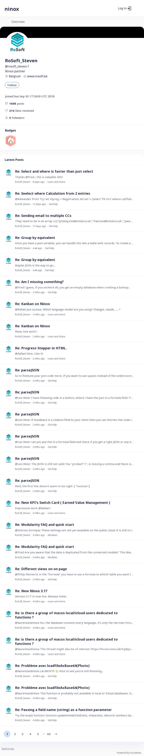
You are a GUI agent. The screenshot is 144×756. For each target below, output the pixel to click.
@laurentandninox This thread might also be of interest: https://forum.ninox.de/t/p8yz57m (74, 649)
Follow (12, 85)
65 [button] (49, 734)
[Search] (113, 8)
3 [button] (22, 734)
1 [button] (7, 734)
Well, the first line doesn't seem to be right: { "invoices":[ (52, 486)
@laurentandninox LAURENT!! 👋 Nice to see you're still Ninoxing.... (59, 671)
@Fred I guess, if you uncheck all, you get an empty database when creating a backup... (72, 287)
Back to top (8, 749)
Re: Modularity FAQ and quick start (44, 524)
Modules (52, 535)
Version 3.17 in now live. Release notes (40, 596)
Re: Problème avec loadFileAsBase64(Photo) (52, 665)
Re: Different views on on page (41, 569)
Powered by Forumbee (129, 753)
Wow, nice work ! (26, 331)
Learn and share (56, 181)
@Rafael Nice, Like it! (29, 353)
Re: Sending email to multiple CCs (43, 215)
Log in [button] (122, 8)
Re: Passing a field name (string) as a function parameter (63, 709)
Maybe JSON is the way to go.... (35, 265)
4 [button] (30, 734)
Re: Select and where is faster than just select (54, 171)
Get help (53, 204)
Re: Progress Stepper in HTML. (41, 348)
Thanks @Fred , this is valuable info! (39, 177)
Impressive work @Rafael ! (33, 508)
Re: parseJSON (27, 370)
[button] (55, 734)
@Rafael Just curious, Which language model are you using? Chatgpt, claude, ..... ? (67, 309)
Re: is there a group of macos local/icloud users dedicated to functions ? (66, 615)
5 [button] (38, 734)
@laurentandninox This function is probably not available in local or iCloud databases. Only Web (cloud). (74, 693)
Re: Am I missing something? (39, 281)
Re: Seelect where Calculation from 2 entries (52, 193)
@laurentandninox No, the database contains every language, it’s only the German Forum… (74, 622)
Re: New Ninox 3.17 (31, 591)
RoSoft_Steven (22, 181)
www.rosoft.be (37, 76)
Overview (18, 22)
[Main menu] (136, 8)
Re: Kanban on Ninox (32, 304)
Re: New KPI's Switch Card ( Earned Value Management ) (62, 502)
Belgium (15, 76)
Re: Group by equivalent (35, 237)
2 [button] (15, 734)
